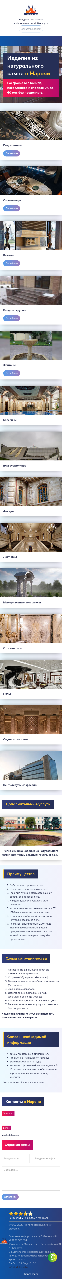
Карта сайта (31, 1274)
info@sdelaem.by (10, 1135)
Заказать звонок (31, 29)
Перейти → (12, 153)
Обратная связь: (17, 1145)
